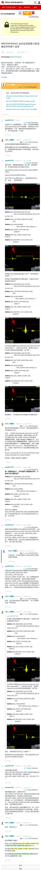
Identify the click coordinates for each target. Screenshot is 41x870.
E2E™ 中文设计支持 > (9, 7)
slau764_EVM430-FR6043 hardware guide (20, 101)
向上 (3, 115)
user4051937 (10, 52)
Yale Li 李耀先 (11, 85)
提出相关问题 (27, 13)
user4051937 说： (13, 616)
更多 (35, 7)
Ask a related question (23, 27)
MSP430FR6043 (16, 57)
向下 (8, 115)
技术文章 (27, 7)
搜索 (35, 3)
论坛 (20, 7)
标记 (20, 865)
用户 (39, 3)
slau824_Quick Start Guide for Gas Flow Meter (21, 109)
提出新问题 (33, 12)
